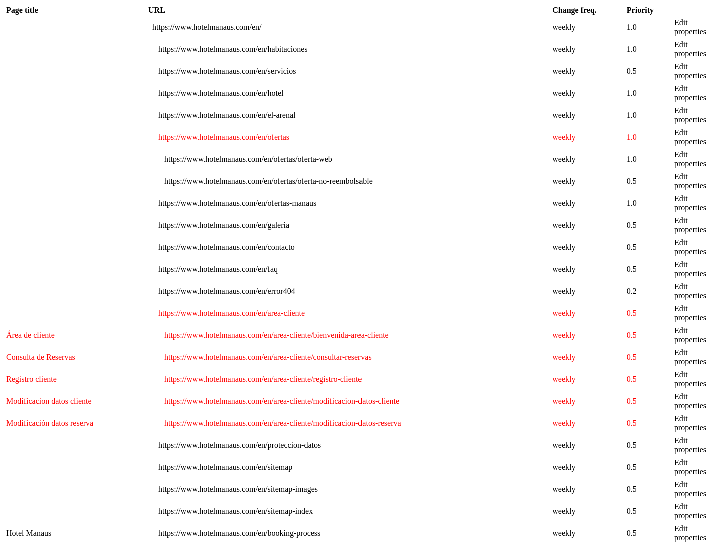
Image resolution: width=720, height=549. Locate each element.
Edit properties (690, 27)
